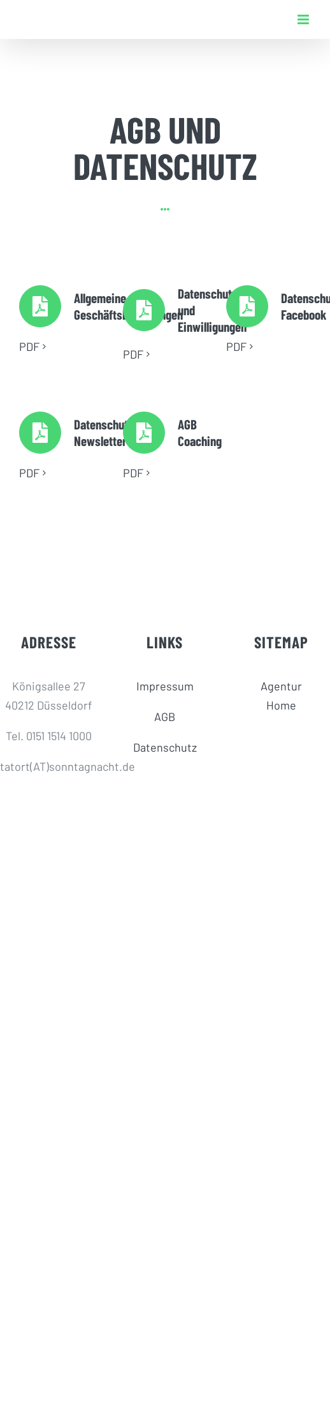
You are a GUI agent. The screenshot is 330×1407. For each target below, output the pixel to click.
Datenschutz (165, 747)
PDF (29, 346)
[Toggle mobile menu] (304, 19)
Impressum (165, 686)
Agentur (281, 686)
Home (281, 705)
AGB (164, 717)
